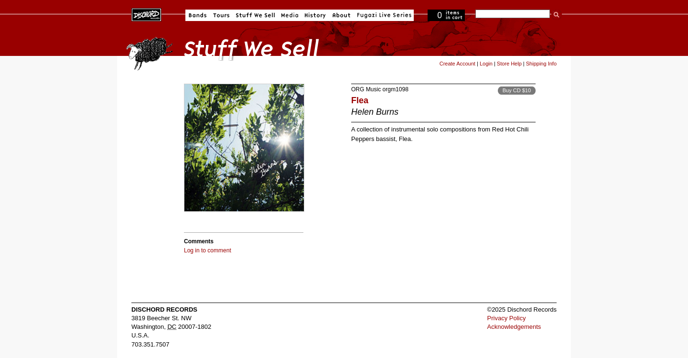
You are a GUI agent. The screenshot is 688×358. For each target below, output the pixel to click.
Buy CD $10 (517, 90)
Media (289, 15)
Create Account (457, 63)
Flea (359, 100)
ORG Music (366, 89)
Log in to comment (207, 250)
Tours (221, 15)
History (315, 15)
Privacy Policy (506, 318)
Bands (197, 15)
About (341, 15)
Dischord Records (146, 14)
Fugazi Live (383, 15)
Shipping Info (541, 63)
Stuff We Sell (255, 15)
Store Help (509, 63)
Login (486, 63)
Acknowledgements (514, 326)
